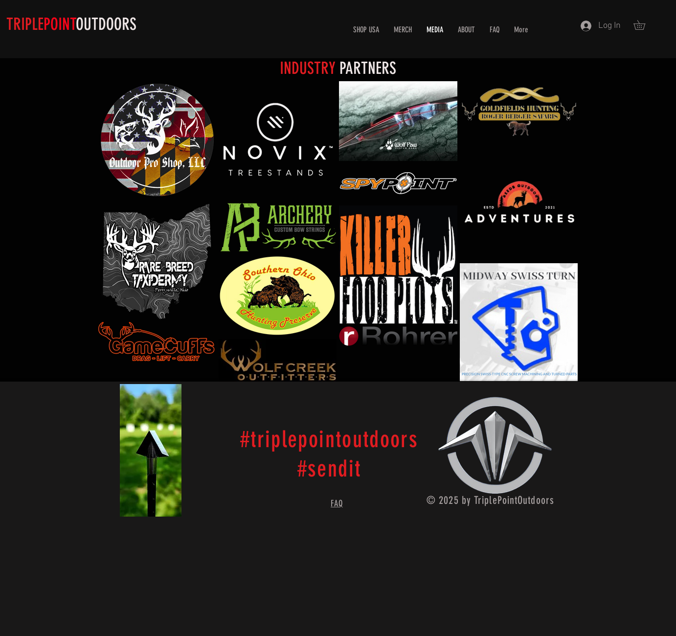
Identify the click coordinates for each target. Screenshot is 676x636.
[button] (643, 25)
